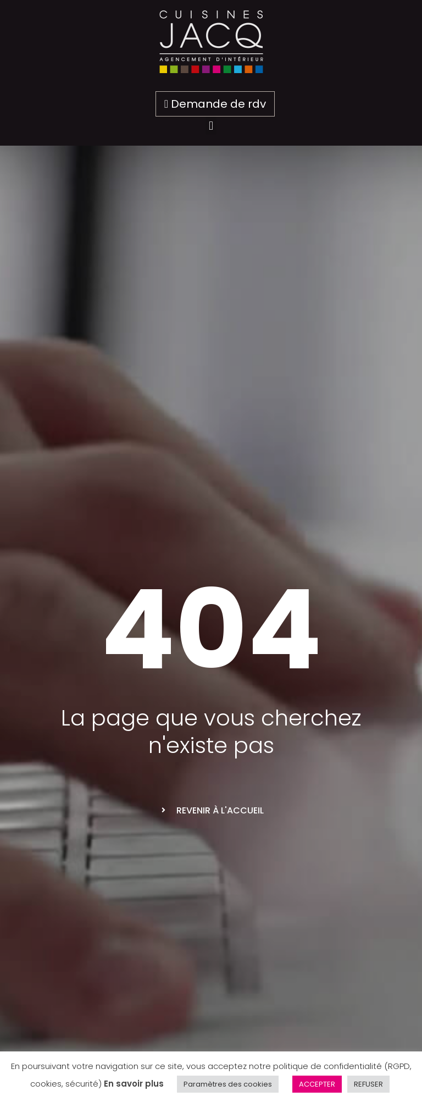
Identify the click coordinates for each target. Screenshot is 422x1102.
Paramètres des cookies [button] (228, 1084)
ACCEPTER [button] (317, 1084)
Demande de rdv (215, 104)
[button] (211, 126)
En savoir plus (134, 1083)
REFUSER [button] (368, 1084)
